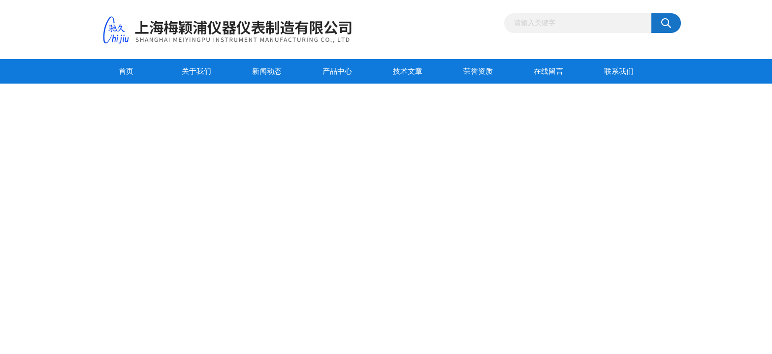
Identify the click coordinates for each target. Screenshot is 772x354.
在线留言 (548, 71)
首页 (126, 71)
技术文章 (407, 71)
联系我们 (619, 71)
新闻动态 (267, 71)
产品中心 (337, 71)
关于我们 (196, 71)
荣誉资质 (478, 71)
